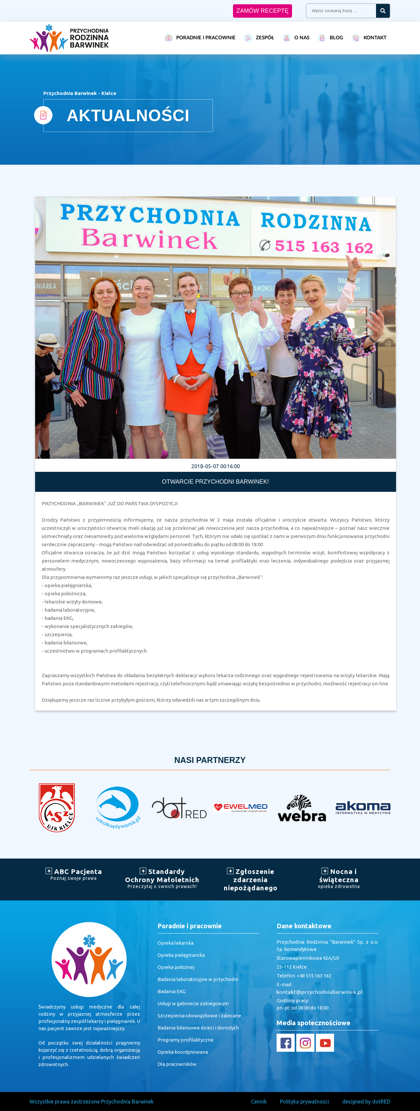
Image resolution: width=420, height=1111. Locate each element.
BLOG (330, 38)
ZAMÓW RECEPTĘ (262, 11)
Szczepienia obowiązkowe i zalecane (199, 1015)
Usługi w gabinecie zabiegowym (193, 1003)
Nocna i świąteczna (339, 878)
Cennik (259, 1101)
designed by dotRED (366, 1101)
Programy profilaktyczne (186, 1040)
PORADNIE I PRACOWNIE (200, 38)
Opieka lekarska (176, 943)
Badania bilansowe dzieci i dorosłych (198, 1027)
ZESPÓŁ (259, 38)
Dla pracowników (177, 1064)
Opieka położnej (176, 967)
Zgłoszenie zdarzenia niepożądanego (251, 879)
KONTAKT (369, 38)
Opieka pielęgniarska (181, 955)
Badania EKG (172, 991)
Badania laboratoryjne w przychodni (198, 979)
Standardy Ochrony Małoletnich (162, 878)
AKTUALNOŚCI (128, 115)
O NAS (295, 38)
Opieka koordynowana (183, 1052)
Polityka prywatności (304, 1101)
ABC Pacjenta (73, 874)
